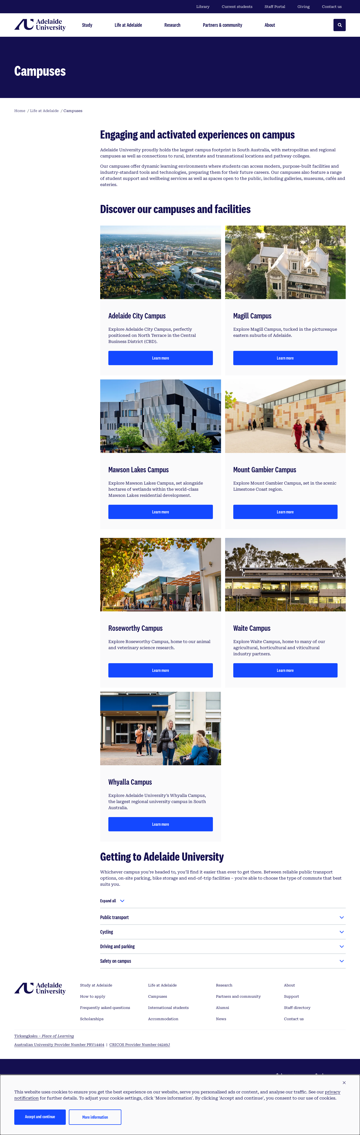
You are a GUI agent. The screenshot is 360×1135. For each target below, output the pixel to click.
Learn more (160, 358)
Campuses (157, 996)
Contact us (332, 7)
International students (168, 1008)
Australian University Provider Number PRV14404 (59, 1045)
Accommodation (163, 1019)
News (221, 1019)
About (289, 985)
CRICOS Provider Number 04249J (139, 1045)
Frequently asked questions (105, 1008)
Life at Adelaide (162, 985)
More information (95, 1117)
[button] (344, 1083)
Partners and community (238, 996)
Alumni (222, 1008)
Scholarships (92, 1019)
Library (203, 7)
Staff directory (297, 1008)
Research (224, 985)
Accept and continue (40, 1116)
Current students (237, 7)
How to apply (92, 996)
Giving (304, 7)
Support (291, 996)
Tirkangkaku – (44, 1036)
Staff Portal (275, 7)
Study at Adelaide (96, 985)
